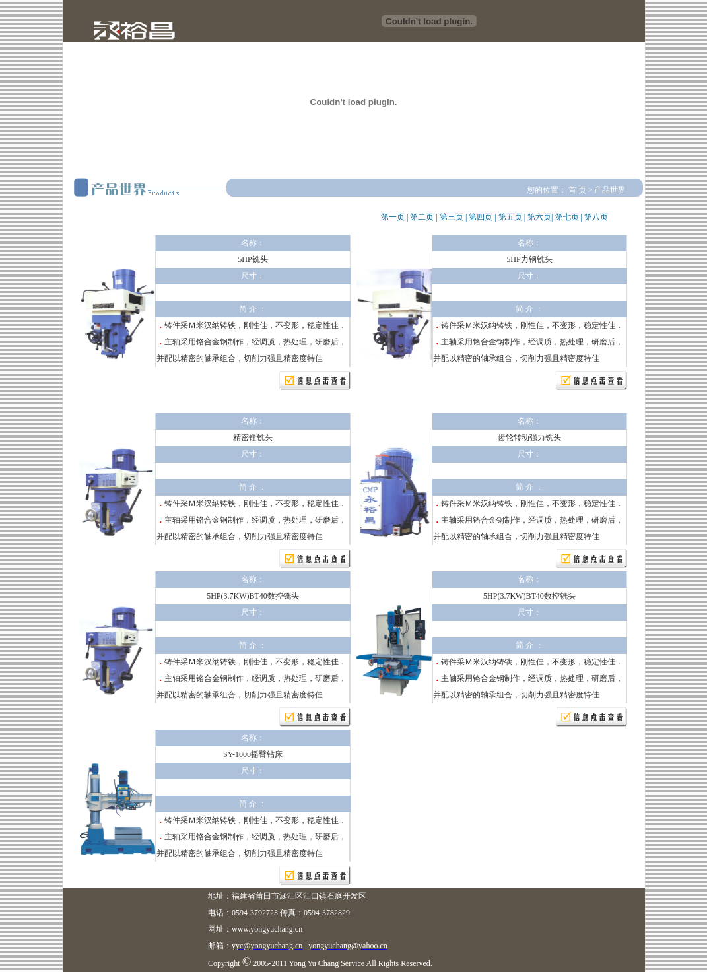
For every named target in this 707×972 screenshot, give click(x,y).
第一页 (393, 217)
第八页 (596, 217)
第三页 (451, 217)
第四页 (480, 217)
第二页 (422, 217)
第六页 (539, 217)
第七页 (567, 217)
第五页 (510, 217)
